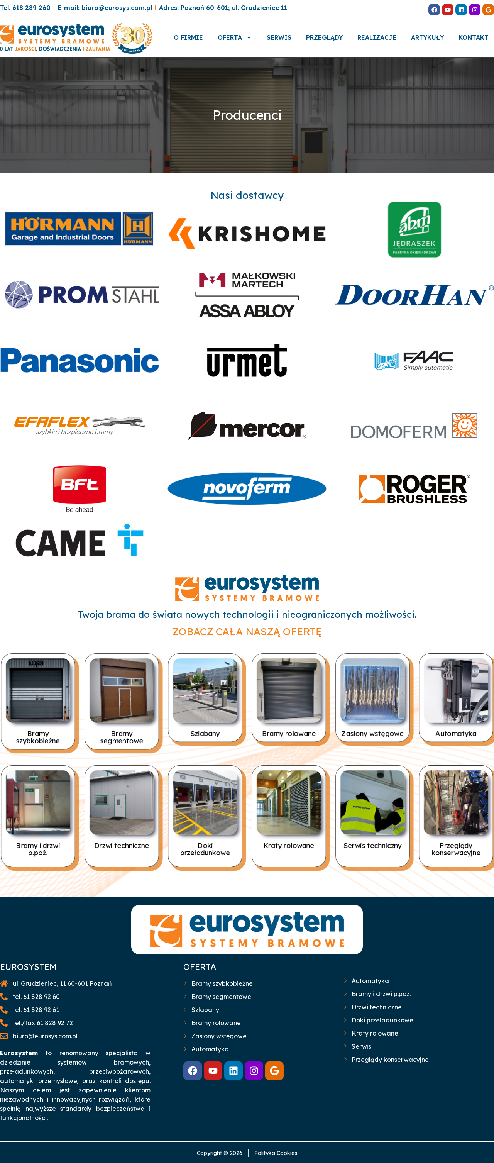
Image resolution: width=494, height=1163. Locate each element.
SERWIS (279, 37)
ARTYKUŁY (427, 37)
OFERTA (235, 37)
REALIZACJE (376, 37)
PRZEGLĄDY (324, 37)
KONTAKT (473, 37)
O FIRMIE (188, 37)
